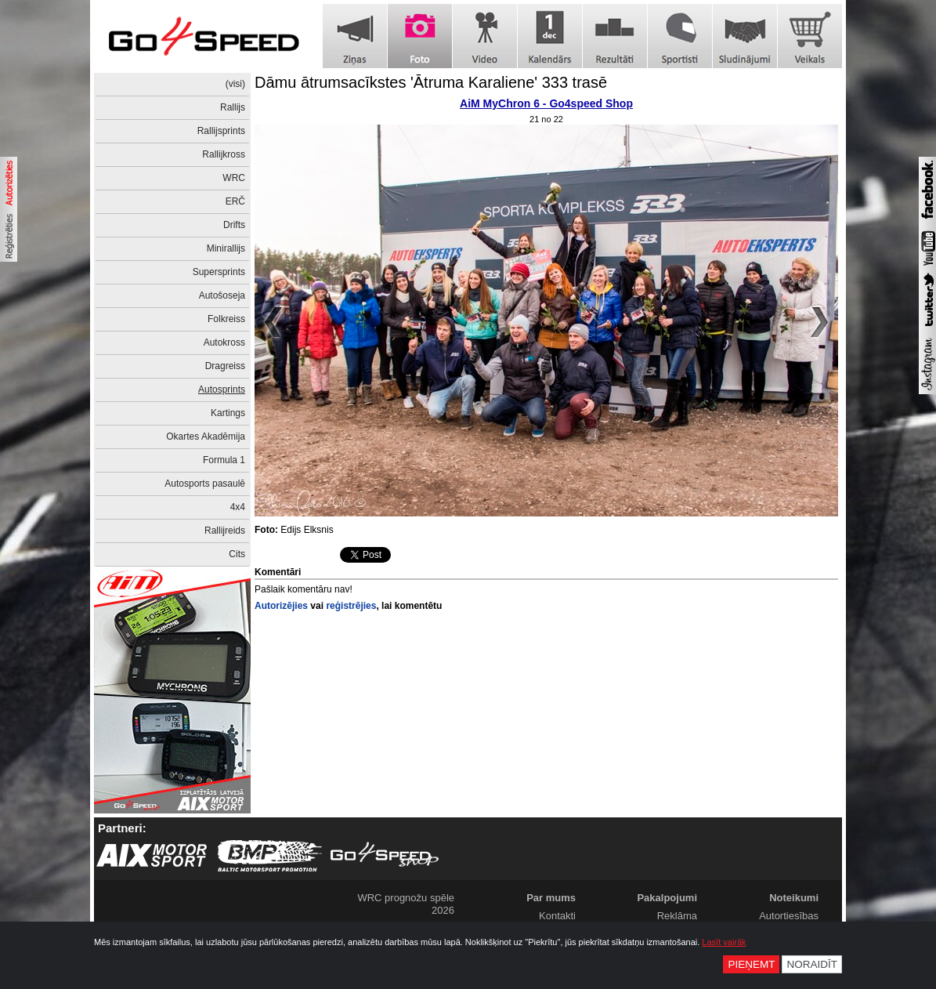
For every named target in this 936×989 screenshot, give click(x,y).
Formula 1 (224, 460)
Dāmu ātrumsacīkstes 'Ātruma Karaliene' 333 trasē (431, 82)
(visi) (235, 83)
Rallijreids (224, 530)
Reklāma (677, 916)
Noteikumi (794, 898)
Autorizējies (281, 605)
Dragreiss (225, 365)
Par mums (551, 898)
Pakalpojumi (667, 898)
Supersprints (219, 271)
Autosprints (221, 389)
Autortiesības (789, 916)
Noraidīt (811, 964)
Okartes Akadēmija (205, 436)
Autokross (224, 342)
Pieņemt (751, 964)
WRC (233, 177)
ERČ (235, 201)
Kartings (228, 413)
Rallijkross (223, 154)
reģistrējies (351, 605)
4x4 (237, 507)
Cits (237, 554)
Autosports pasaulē (204, 483)
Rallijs (232, 107)
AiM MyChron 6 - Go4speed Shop (546, 103)
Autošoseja (222, 295)
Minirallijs (226, 248)
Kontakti (557, 916)
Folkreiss (226, 318)
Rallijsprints (221, 130)
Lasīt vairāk (724, 942)
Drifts (234, 224)
